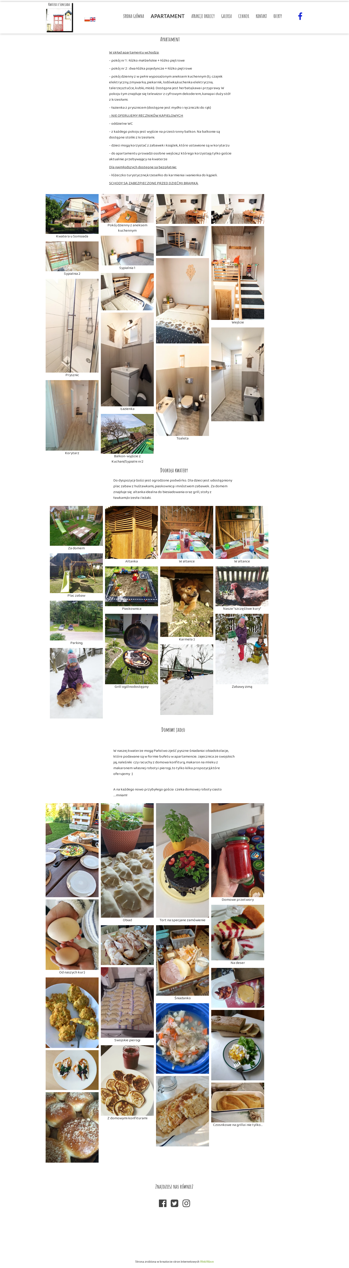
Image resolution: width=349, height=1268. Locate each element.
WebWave (207, 1261)
